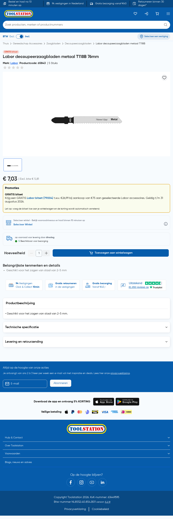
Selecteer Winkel (22, 224)
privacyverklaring (120, 373)
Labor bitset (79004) (40, 198)
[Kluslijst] (135, 14)
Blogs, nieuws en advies (18, 462)
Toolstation (75, 497)
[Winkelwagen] (157, 14)
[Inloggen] (146, 14)
